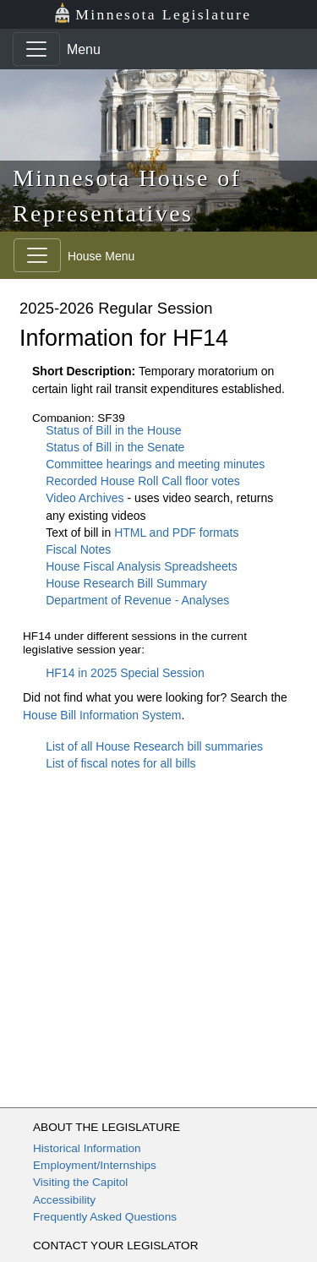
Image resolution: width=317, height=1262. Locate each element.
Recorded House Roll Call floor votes (143, 481)
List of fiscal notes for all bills (120, 763)
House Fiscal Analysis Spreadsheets (141, 566)
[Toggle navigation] (36, 49)
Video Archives (86, 498)
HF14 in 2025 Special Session (125, 673)
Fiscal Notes (78, 549)
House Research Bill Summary (126, 583)
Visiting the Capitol (80, 1182)
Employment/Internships (94, 1165)
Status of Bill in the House (113, 430)
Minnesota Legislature (152, 13)
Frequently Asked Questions (105, 1216)
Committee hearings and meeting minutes (155, 464)
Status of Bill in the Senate (115, 447)
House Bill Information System (102, 715)
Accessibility (64, 1200)
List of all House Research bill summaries (154, 746)
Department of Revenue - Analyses (137, 600)
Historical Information (87, 1148)
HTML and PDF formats (176, 532)
